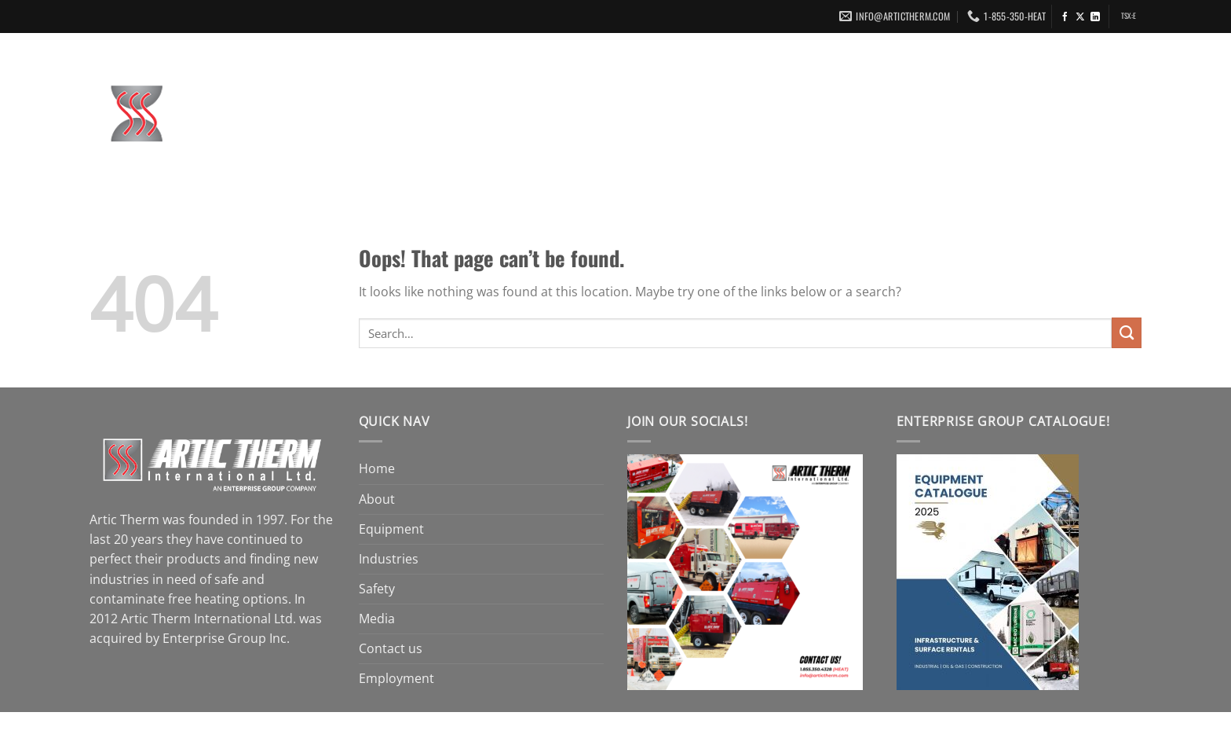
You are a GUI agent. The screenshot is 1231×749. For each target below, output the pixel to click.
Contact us (986, 116)
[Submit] (1127, 333)
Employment (1091, 116)
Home (492, 116)
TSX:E (1128, 15)
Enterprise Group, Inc (363, 728)
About (557, 116)
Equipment (644, 116)
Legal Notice (465, 728)
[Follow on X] (1080, 17)
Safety (830, 116)
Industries (746, 116)
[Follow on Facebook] (1065, 17)
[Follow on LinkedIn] (1095, 17)
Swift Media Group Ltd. (712, 728)
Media (899, 116)
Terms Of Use (545, 728)
